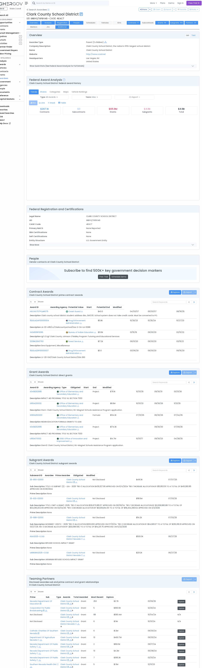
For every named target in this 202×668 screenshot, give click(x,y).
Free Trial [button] (194, 3)
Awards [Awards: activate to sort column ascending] (139, 566)
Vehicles (10, 68)
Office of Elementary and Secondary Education (80, 386)
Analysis (55, 23)
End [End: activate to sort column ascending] (169, 382)
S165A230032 (43, 395)
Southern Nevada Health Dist (50, 612)
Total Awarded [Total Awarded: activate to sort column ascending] (155, 566)
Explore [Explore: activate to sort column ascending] (189, 566)
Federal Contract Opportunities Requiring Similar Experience (64, 634)
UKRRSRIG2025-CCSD (46, 524)
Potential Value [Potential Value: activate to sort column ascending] (124, 307)
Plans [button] (162, 3)
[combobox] (77, 3)
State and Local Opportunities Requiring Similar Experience (64, 641)
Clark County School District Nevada (85, 510)
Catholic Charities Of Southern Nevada (55, 588)
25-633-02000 (43, 477)
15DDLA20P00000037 (46, 348)
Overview (41, 23)
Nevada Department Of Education (53, 570)
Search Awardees (44, 9)
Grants (9, 29)
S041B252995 (43, 414)
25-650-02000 (44, 461)
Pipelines (10, 36)
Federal (7, 8)
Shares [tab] (50, 92)
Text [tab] (193, 35)
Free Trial (107, 276)
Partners (41, 27)
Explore (189, 570)
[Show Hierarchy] (110, 42)
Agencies (10, 85)
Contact (46, 664)
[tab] (40, 102)
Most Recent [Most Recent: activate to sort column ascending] (174, 566)
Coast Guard (75, 311)
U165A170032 (42, 423)
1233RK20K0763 (44, 338)
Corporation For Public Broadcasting (54, 575)
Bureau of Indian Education (81, 329)
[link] (194, 302)
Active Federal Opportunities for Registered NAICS (60, 650)
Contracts (11, 26)
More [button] (152, 3)
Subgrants (184, 23)
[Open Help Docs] (56, 9)
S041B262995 (43, 386)
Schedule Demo (122, 276)
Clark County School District (81, 461)
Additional (83, 27)
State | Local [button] (22, 8)
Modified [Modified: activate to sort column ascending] (184, 307)
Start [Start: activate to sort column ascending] (145, 307)
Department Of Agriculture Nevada (53, 593)
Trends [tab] (41, 92)
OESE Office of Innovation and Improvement (79, 423)
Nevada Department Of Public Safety (54, 598)
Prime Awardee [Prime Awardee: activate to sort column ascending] (137, 457)
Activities (10, 43)
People (9, 88)
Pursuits (9, 40)
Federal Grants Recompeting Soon (53, 644)
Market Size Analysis (46, 647)
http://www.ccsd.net (100, 54)
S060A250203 (43, 404)
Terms (54, 664)
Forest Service (75, 338)
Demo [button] (171, 3)
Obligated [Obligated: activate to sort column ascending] (141, 382)
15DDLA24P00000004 (46, 320)
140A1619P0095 (43, 329)
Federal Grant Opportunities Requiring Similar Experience (63, 637)
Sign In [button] (180, 3)
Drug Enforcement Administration (84, 320)
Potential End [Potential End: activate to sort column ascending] (163, 307)
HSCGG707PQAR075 (46, 311)
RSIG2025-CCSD (44, 510)
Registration (69, 23)
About (37, 664)
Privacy (62, 664)
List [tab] (187, 35)
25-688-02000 (44, 494)
